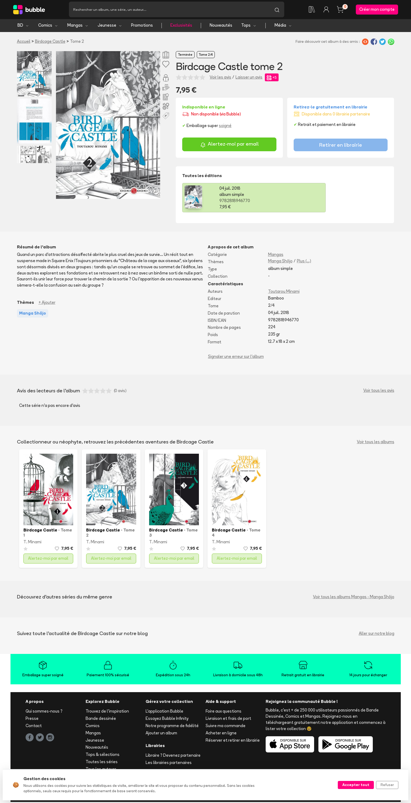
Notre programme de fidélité (172, 726)
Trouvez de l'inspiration (107, 712)
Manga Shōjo (280, 262)
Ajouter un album (161, 733)
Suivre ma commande (225, 726)
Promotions (142, 26)
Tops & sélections (103, 755)
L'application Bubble (164, 712)
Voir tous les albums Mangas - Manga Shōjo (353, 597)
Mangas (78, 26)
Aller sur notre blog (376, 634)
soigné (225, 126)
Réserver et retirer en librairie (233, 741)
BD (23, 26)
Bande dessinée (101, 719)
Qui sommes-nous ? (44, 712)
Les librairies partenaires (169, 763)
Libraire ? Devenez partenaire (173, 756)
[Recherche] (169, 10)
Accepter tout (355, 785)
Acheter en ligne (221, 733)
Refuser (387, 785)
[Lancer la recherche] (277, 10)
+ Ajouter (46, 303)
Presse (32, 719)
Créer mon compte (377, 9)
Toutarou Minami (284, 292)
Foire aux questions (223, 712)
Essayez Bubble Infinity (167, 719)
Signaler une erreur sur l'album (236, 357)
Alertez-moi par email (229, 145)
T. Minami (32, 542)
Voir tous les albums (375, 442)
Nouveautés (221, 26)
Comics (48, 26)
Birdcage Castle (50, 42)
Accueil (23, 42)
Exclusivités (181, 26)
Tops (249, 26)
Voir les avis (220, 78)
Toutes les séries (102, 762)
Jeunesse (110, 26)
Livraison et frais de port (228, 719)
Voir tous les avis (378, 391)
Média (283, 26)
